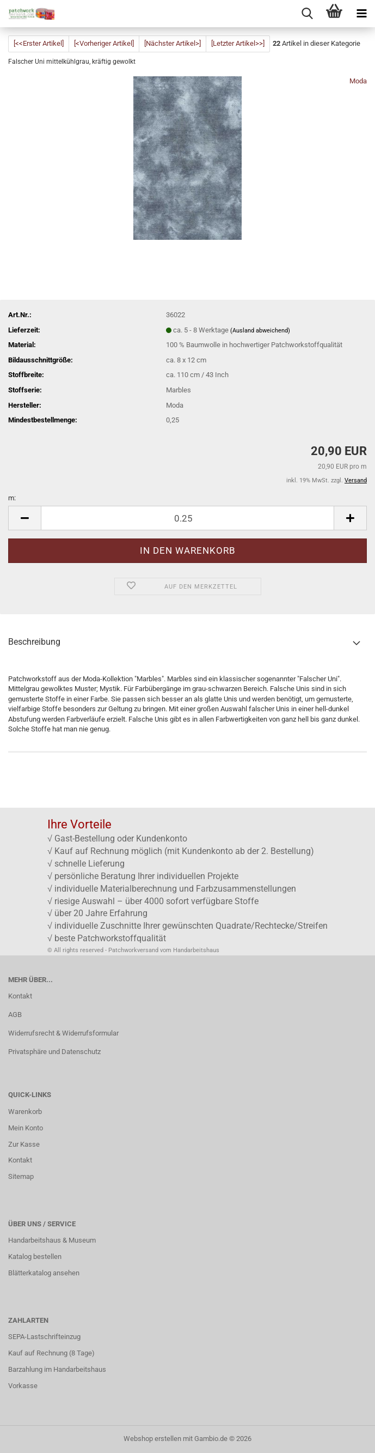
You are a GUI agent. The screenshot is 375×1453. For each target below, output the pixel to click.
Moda (358, 81)
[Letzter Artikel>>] (238, 43)
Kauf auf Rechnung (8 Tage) (51, 1353)
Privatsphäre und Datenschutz (54, 1052)
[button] (24, 518)
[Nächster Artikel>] (172, 43)
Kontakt (20, 996)
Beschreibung (34, 642)
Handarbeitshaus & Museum (52, 1240)
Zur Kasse (24, 1144)
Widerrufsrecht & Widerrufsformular (63, 1033)
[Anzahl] (187, 518)
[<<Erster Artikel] (39, 43)
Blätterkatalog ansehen (43, 1273)
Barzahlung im (30, 1369)
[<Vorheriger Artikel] (104, 43)
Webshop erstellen (152, 1438)
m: (12, 498)
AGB (15, 1014)
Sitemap (21, 1176)
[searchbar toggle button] (307, 13)
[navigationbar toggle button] (361, 13)
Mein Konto (25, 1128)
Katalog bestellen (35, 1256)
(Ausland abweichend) (260, 330)
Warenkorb (25, 1111)
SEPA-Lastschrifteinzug (44, 1337)
